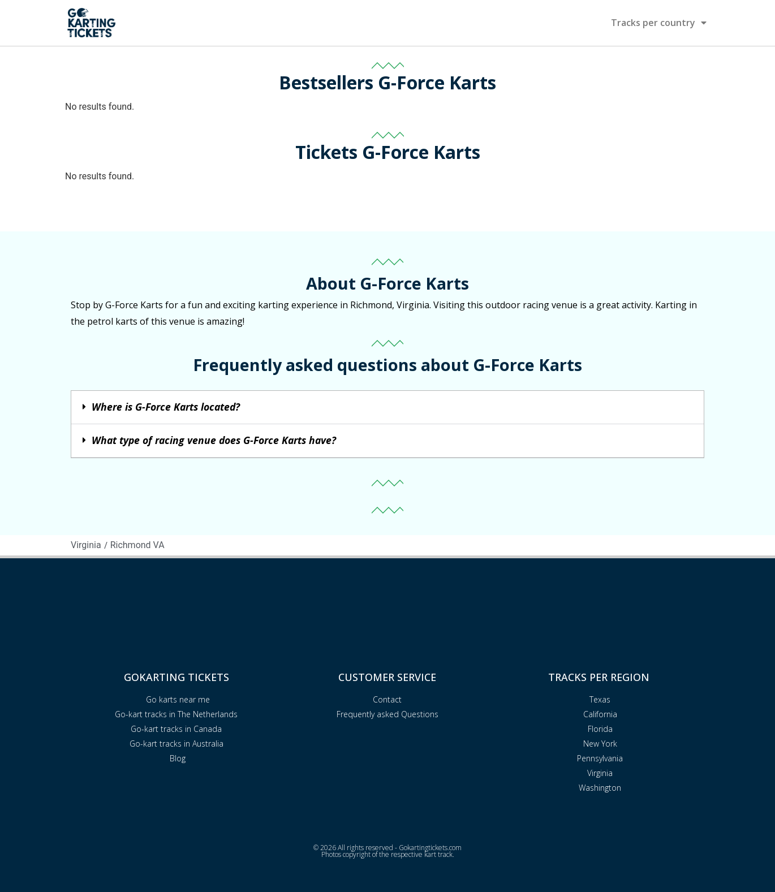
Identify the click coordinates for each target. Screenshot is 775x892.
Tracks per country (659, 22)
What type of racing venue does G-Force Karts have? (214, 440)
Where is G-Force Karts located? (166, 406)
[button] (387, 407)
